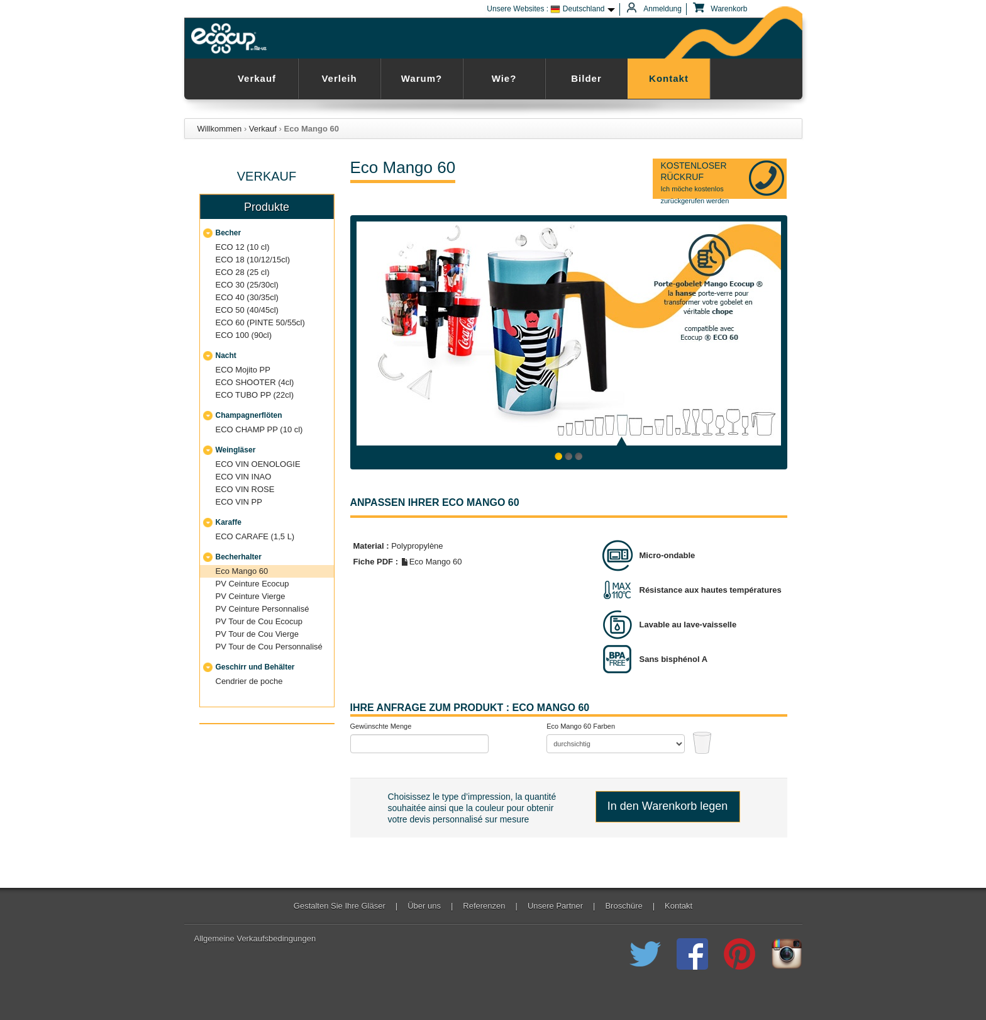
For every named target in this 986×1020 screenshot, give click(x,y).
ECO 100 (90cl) (244, 335)
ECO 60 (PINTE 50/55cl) (260, 322)
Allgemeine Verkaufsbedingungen (255, 938)
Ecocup (231, 38)
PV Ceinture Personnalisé (262, 609)
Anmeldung (655, 9)
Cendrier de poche (249, 681)
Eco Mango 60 (242, 571)
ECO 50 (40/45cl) (247, 310)
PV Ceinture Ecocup (252, 583)
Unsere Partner (555, 906)
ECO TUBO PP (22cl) (255, 395)
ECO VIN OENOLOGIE (258, 464)
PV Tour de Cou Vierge (257, 634)
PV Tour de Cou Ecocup (259, 621)
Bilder (586, 78)
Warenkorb (722, 9)
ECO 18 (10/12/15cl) (253, 259)
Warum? (421, 78)
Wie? (504, 78)
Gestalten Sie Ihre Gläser (339, 906)
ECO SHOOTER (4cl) (255, 382)
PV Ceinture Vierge (250, 596)
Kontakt (669, 78)
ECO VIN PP (239, 502)
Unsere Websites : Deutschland (545, 9)
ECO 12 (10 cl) (243, 247)
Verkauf (257, 78)
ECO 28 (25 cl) (243, 272)
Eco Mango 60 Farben (580, 726)
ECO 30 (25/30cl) (247, 284)
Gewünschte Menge (381, 726)
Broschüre (623, 906)
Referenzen (484, 906)
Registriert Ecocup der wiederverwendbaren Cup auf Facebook (692, 954)
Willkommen (219, 128)
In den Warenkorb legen (667, 806)
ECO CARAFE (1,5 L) (255, 536)
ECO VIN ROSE (245, 489)
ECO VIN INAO (244, 476)
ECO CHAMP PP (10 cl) (259, 429)
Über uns (424, 906)
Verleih (339, 78)
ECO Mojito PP (243, 369)
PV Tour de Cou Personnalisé (269, 646)
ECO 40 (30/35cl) (247, 297)
